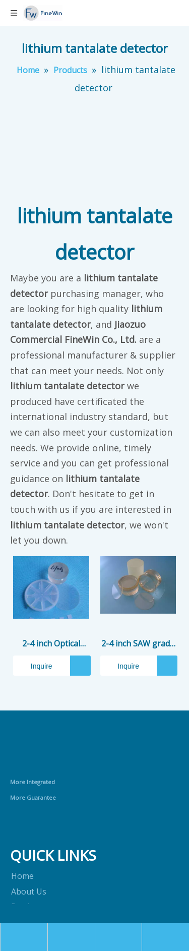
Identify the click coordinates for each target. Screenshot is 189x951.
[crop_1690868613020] (51, 753)
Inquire (32, 666)
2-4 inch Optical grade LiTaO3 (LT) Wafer (51, 644)
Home (22, 875)
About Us (28, 891)
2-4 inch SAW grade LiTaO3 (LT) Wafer (137, 644)
